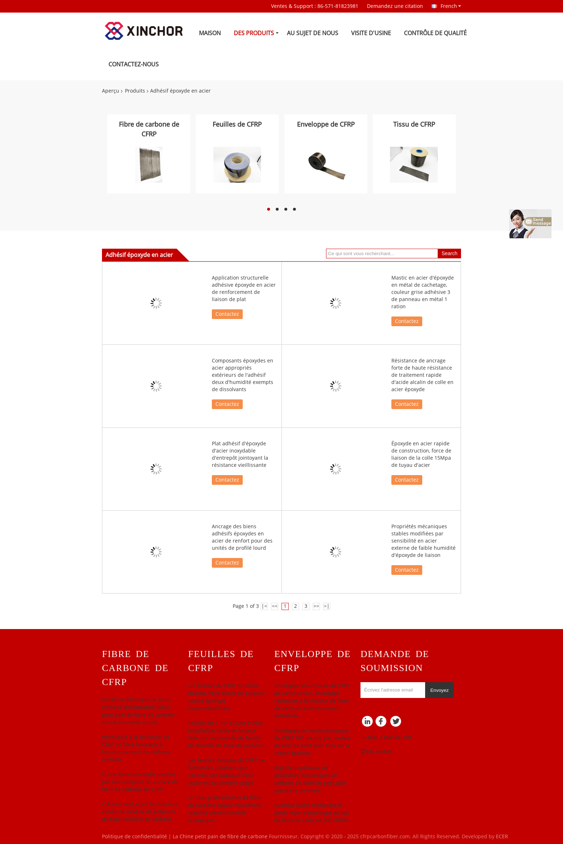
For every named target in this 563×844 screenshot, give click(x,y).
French (451, 6)
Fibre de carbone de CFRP (149, 129)
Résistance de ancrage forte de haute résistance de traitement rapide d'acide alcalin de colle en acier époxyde (422, 375)
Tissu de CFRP (414, 124)
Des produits (254, 33)
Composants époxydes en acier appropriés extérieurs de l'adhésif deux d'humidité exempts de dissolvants (242, 375)
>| (327, 606)
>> (316, 606)
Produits (135, 91)
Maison (210, 33)
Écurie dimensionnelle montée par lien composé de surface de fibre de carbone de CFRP (140, 782)
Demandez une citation (395, 6)
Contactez (227, 314)
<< (275, 606)
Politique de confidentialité (134, 837)
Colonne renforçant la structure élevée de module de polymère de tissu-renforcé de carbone (140, 811)
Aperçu (110, 91)
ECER (502, 837)
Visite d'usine (371, 33)
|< (264, 606)
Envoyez (439, 690)
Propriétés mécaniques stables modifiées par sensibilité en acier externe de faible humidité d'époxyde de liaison (423, 541)
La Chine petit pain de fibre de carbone (220, 837)
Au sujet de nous (312, 33)
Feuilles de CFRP (237, 124)
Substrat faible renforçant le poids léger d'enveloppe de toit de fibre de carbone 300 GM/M (311, 813)
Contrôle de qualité (435, 33)
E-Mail (370, 738)
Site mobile (376, 752)
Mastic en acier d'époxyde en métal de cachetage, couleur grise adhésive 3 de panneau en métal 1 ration (422, 292)
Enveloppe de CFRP (326, 124)
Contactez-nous (133, 64)
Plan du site (398, 738)
